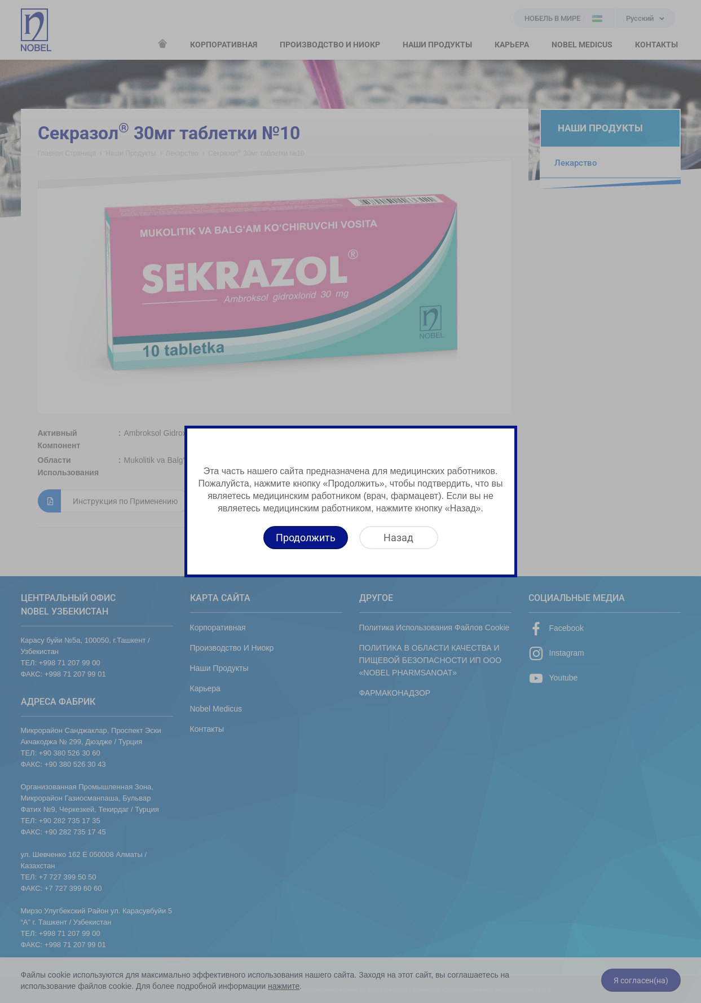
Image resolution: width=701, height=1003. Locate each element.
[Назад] (398, 537)
